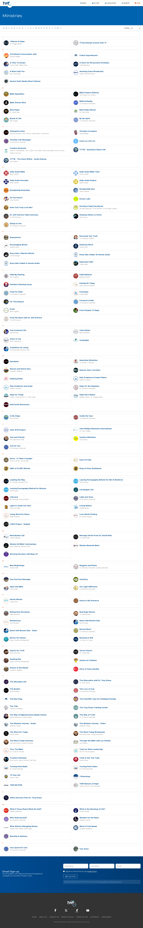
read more (92, 871)
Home (34, 917)
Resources (106, 917)
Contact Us (54, 917)
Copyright (94, 917)
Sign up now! (70, 876)
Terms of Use (114, 881)
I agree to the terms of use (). (80, 871)
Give (138, 3)
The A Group (86, 921)
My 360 (96, 3)
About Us (43, 917)
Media (126, 28)
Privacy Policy (103, 881)
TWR (73, 921)
